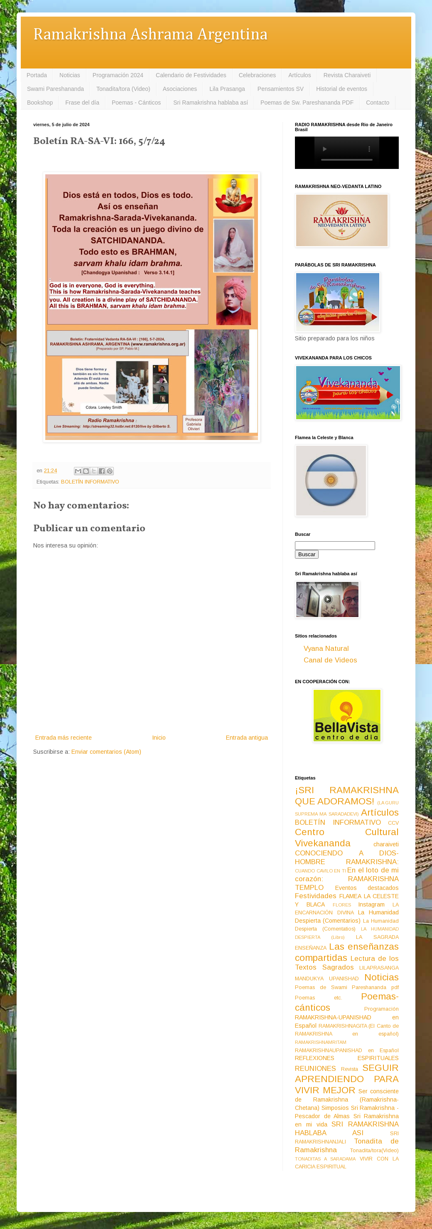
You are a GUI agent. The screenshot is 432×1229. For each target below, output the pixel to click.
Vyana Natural (326, 648)
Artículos (299, 75)
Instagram (371, 904)
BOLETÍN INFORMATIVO (90, 482)
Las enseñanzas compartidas (347, 952)
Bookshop (40, 102)
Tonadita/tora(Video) (374, 1150)
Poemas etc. (318, 998)
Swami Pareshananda (55, 89)
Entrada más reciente (63, 737)
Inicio (159, 737)
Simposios (335, 1107)
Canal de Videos (330, 660)
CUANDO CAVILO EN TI (320, 870)
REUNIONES (315, 1069)
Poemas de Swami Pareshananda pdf (347, 987)
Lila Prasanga (227, 89)
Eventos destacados (367, 887)
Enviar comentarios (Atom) (106, 751)
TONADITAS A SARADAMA (325, 1158)
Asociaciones (180, 89)
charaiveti (386, 844)
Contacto (377, 102)
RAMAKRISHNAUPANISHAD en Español (347, 1050)
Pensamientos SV (281, 89)
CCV (393, 823)
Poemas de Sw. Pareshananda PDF (306, 102)
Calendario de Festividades (191, 75)
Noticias (69, 75)
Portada (37, 75)
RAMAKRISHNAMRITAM (320, 1042)
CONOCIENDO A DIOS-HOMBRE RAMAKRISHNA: (347, 857)
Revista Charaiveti (347, 75)
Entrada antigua (247, 737)
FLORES (342, 904)
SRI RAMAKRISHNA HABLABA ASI (347, 1128)
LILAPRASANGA (379, 968)
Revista (349, 1069)
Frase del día (82, 102)
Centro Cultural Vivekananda (347, 837)
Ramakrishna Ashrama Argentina (150, 35)
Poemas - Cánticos (136, 102)
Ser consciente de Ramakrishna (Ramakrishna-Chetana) (347, 1099)
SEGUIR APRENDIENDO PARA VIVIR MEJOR (347, 1079)
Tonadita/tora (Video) (123, 89)
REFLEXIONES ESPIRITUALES (347, 1058)
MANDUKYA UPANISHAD (327, 979)
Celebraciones (257, 75)
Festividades (315, 896)
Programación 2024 (118, 75)
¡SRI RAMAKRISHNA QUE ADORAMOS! (347, 795)
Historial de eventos (341, 89)
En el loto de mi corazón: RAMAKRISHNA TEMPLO (347, 878)
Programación (381, 1009)
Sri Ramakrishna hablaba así (210, 102)
